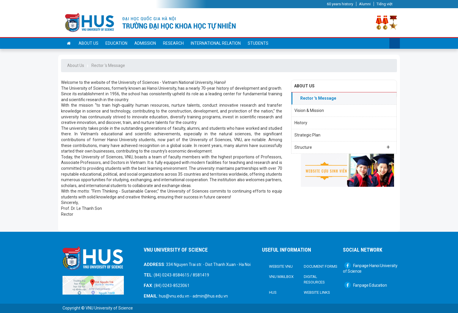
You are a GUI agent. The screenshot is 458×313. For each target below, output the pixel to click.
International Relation (216, 43)
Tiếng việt (385, 4)
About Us (75, 65)
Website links (317, 292)
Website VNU (281, 266)
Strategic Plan (307, 135)
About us (88, 43)
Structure (342, 147)
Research (173, 43)
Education (116, 43)
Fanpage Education (365, 285)
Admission (145, 43)
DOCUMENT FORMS (320, 266)
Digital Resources (314, 279)
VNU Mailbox (281, 276)
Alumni (365, 4)
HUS (273, 292)
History (300, 122)
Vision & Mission (309, 110)
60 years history (340, 4)
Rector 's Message (108, 65)
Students (258, 43)
